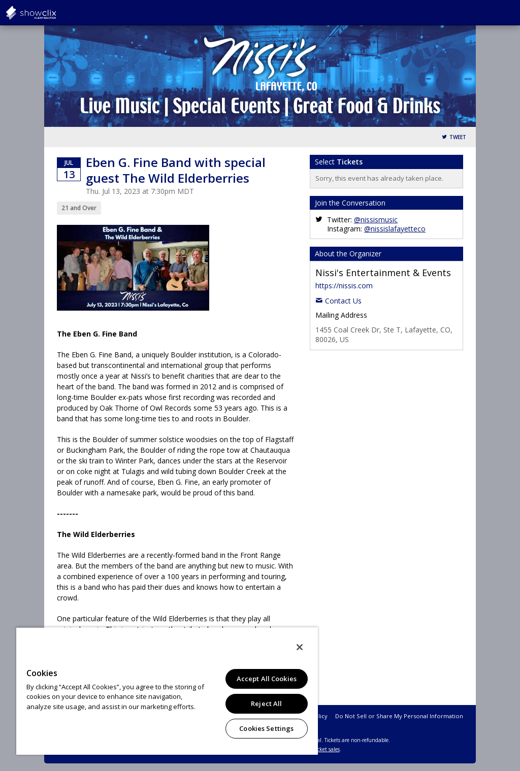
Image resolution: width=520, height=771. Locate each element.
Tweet (457, 137)
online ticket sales (318, 749)
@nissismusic (376, 219)
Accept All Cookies (267, 678)
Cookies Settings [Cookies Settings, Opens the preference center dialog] (266, 728)
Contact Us (343, 301)
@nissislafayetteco (395, 228)
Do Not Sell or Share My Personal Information (399, 716)
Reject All (266, 703)
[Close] (299, 647)
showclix (56, 12)
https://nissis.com (344, 285)
